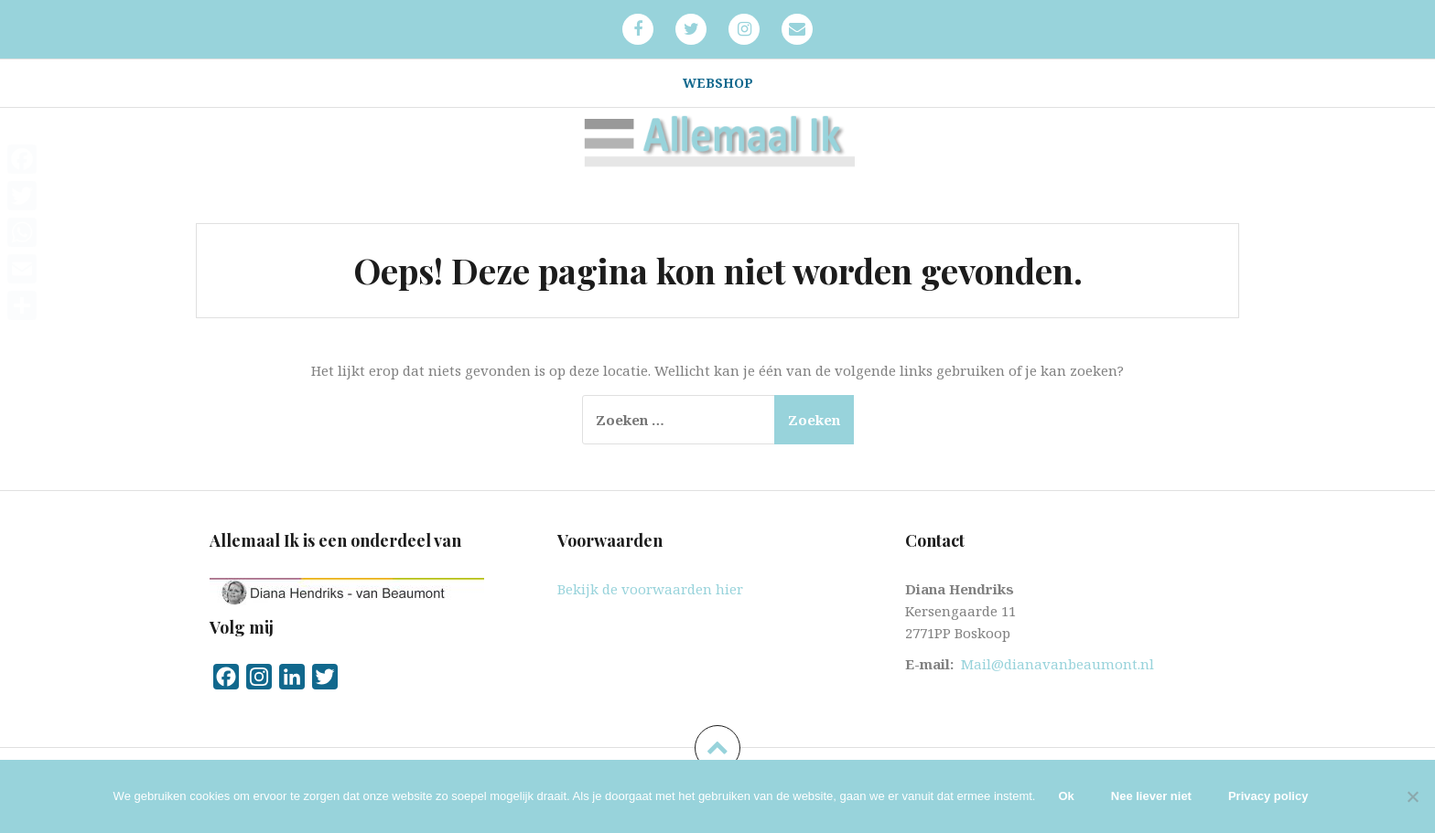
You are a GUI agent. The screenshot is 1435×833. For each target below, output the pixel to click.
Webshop (718, 82)
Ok (1066, 796)
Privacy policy (1268, 796)
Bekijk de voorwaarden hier (650, 589)
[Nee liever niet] (1412, 796)
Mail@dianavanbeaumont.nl (1057, 664)
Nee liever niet (1151, 796)
